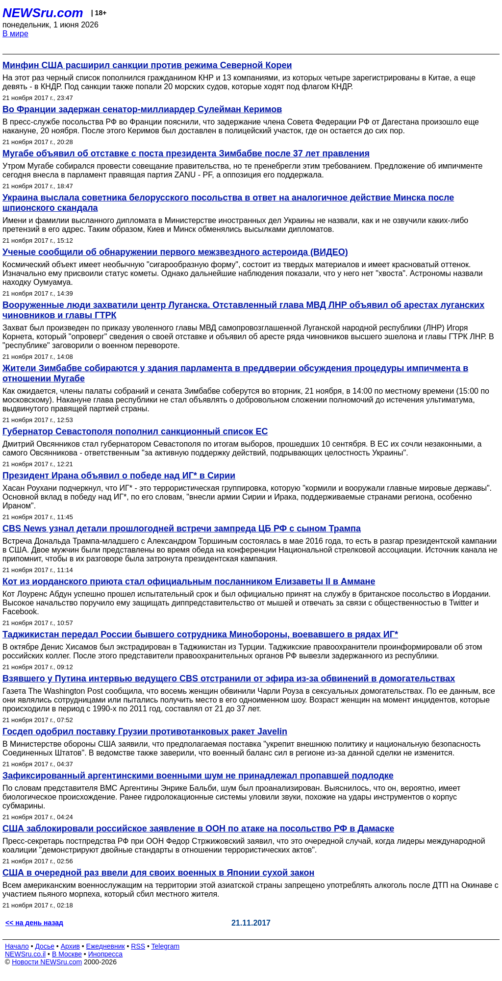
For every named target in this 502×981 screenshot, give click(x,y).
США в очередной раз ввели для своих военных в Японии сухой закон (158, 873)
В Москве (67, 954)
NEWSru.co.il (25, 954)
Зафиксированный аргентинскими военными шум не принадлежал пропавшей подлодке (198, 775)
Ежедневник (105, 946)
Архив (70, 946)
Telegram (165, 946)
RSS (138, 946)
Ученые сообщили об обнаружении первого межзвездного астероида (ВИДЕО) (175, 252)
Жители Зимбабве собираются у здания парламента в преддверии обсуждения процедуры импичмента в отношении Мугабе (235, 373)
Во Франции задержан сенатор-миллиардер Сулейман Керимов (142, 109)
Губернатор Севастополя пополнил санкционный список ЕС (135, 431)
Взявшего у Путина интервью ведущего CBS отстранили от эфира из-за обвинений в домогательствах (228, 678)
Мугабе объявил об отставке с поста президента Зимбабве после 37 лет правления (186, 153)
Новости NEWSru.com (47, 962)
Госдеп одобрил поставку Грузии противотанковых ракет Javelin (144, 731)
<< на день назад (34, 923)
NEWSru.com (42, 12)
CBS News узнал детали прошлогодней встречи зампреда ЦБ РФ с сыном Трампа (181, 528)
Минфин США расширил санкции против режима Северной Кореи (147, 65)
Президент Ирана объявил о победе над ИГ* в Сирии (118, 475)
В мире (15, 33)
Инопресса (105, 954)
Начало (17, 946)
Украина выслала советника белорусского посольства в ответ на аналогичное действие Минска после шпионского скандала (228, 203)
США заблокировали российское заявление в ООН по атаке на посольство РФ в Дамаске (198, 828)
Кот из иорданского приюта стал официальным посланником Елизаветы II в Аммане (188, 581)
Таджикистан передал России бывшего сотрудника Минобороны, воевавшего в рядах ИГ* (200, 634)
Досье (44, 946)
